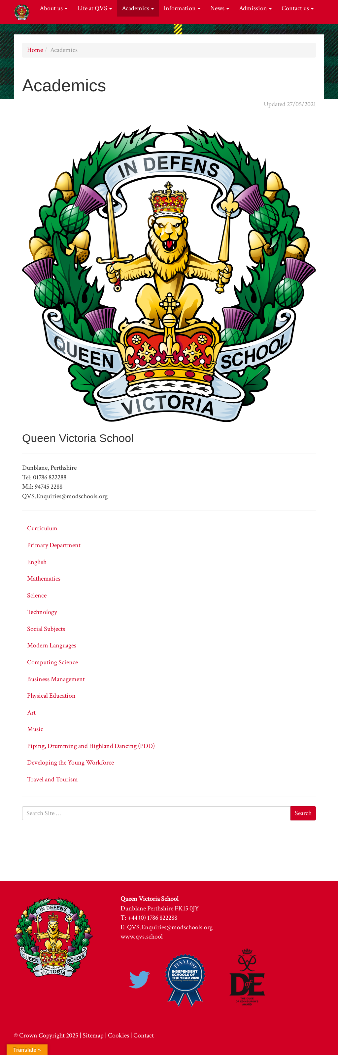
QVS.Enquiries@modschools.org (170, 927)
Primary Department (54, 545)
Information (182, 8)
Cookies (118, 1035)
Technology (42, 612)
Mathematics (43, 578)
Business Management (56, 679)
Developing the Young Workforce (70, 762)
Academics (138, 8)
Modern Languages (51, 645)
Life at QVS (94, 8)
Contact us (298, 8)
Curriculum (42, 528)
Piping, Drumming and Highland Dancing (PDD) (91, 746)
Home (35, 50)
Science (37, 595)
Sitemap (93, 1035)
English (37, 562)
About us (53, 8)
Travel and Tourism (52, 779)
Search (303, 813)
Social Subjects (46, 629)
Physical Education (51, 695)
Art (31, 712)
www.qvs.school (141, 936)
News (219, 8)
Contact (143, 1035)
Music (35, 729)
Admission (255, 8)
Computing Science (52, 662)
